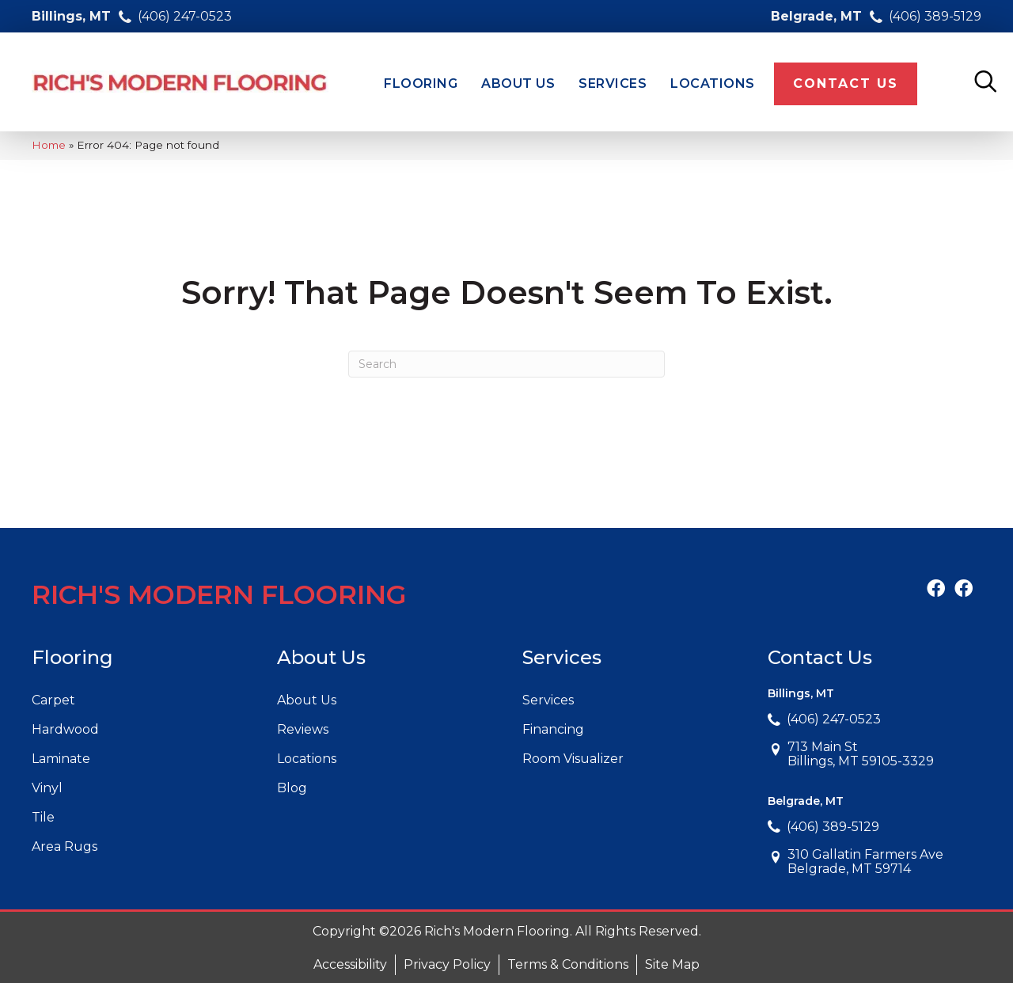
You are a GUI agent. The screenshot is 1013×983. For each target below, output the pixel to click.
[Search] (506, 364)
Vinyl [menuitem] (47, 787)
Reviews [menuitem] (302, 729)
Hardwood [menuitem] (65, 729)
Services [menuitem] (548, 700)
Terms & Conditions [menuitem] (567, 964)
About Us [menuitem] (306, 700)
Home (49, 145)
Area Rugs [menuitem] (64, 846)
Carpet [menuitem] (53, 700)
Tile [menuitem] (43, 817)
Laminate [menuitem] (61, 758)
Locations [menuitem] (306, 758)
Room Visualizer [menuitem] (573, 758)
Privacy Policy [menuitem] (447, 964)
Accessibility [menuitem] (350, 964)
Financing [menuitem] (553, 729)
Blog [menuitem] (292, 787)
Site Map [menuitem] (672, 964)
